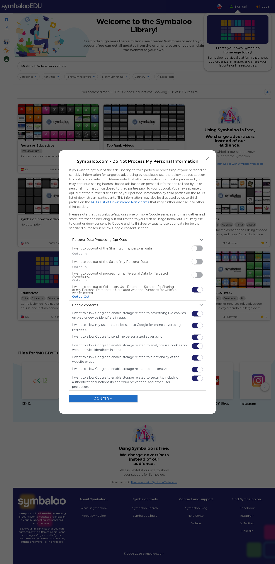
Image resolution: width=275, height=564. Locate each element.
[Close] (207, 159)
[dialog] (137, 282)
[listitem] (137, 239)
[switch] (197, 248)
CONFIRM (103, 399)
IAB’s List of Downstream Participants (120, 202)
